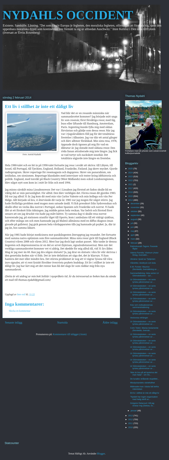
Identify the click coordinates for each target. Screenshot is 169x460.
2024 (130, 172)
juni (132, 227)
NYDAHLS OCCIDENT (67, 15)
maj (133, 231)
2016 (130, 192)
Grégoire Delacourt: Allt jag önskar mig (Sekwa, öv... (142, 404)
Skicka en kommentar (20, 311)
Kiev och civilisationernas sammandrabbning (141, 306)
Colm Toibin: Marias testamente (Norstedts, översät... (144, 329)
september (136, 215)
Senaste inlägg (13, 322)
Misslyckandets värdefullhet (142, 382)
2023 (130, 176)
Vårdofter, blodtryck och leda (143, 263)
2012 (130, 419)
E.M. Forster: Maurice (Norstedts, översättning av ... (144, 268)
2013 (130, 415)
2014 (130, 200)
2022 (130, 180)
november (135, 207)
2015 (130, 196)
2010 (130, 427)
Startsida (62, 322)
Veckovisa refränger (139, 317)
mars (133, 239)
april (133, 235)
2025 (130, 168)
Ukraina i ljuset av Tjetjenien (142, 259)
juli (132, 223)
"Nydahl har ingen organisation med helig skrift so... (144, 398)
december (135, 203)
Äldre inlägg (110, 322)
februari (134, 243)
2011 (130, 423)
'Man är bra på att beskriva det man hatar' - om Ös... (143, 373)
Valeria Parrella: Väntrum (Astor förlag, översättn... (144, 253)
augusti (134, 219)
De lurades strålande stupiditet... (144, 379)
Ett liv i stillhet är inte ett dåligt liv (144, 393)
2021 (130, 184)
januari (134, 410)
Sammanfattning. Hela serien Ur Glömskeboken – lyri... (144, 274)
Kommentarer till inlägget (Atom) (70, 334)
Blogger (101, 453)
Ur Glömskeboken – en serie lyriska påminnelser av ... (143, 280)
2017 (130, 188)
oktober (134, 211)
